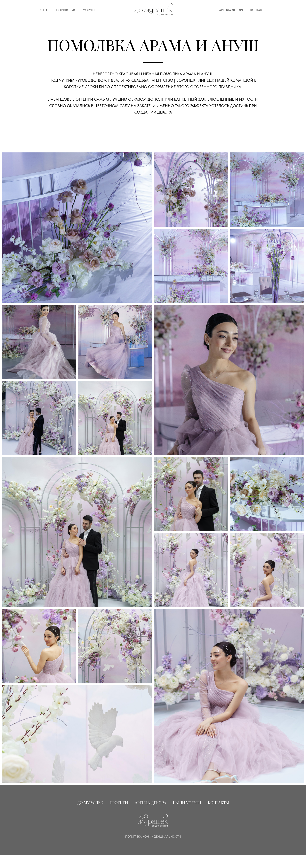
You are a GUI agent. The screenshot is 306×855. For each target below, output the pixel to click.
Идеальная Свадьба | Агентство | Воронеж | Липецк (161, 80)
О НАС (45, 10)
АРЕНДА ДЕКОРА (231, 10)
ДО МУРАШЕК (90, 802)
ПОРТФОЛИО (66, 10)
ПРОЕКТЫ (119, 802)
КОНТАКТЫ (258, 10)
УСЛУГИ (89, 10)
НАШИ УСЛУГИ (187, 802)
